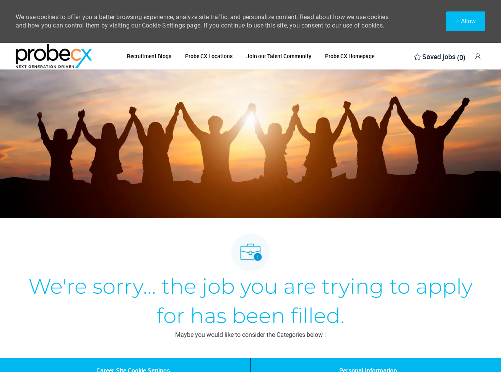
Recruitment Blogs (149, 56)
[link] (478, 56)
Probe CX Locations (209, 56)
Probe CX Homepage (349, 56)
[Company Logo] (54, 56)
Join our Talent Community (278, 56)
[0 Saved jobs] (439, 56)
